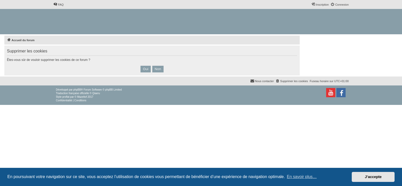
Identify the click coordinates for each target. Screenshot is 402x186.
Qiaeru (96, 93)
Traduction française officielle (72, 93)
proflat (65, 96)
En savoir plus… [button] (302, 176)
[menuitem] (58, 5)
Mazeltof (82, 96)
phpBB (77, 89)
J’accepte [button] (373, 177)
